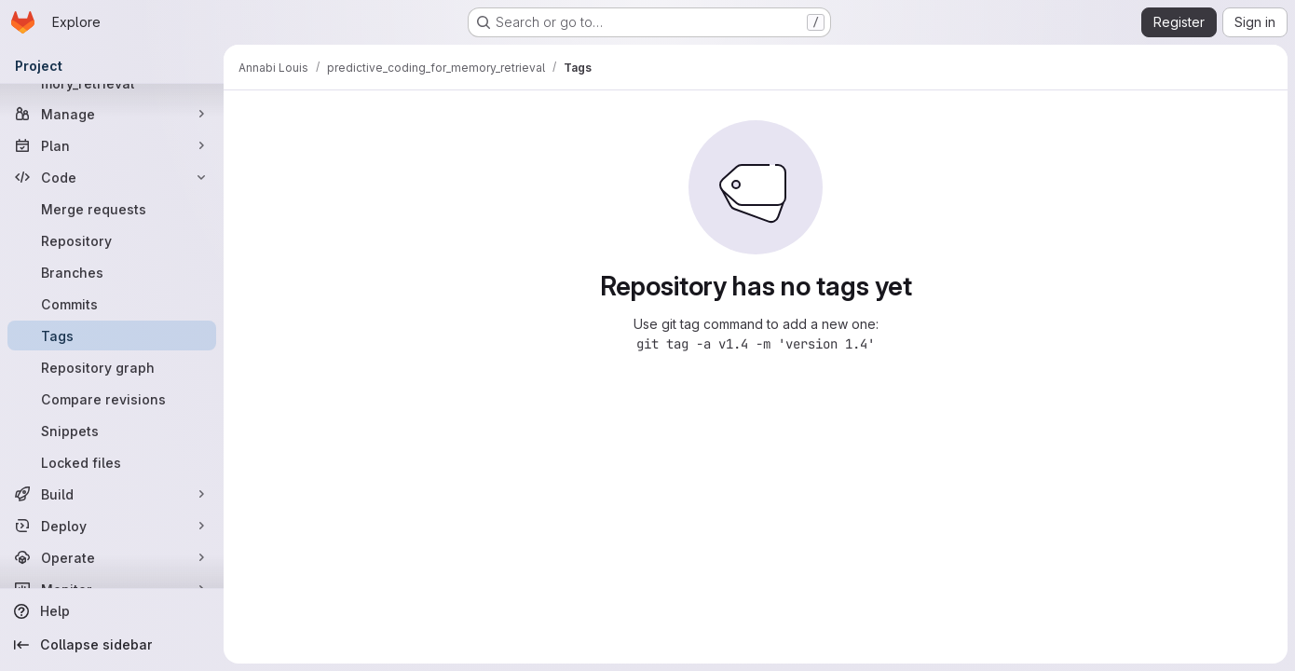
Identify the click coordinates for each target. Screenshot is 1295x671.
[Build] (111, 494)
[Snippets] (111, 430)
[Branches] (111, 272)
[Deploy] (111, 526)
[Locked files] (111, 462)
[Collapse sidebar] (111, 645)
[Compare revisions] (111, 399)
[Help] (111, 611)
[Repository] (111, 240)
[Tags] (111, 335)
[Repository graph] (111, 367)
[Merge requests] (111, 209)
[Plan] (111, 145)
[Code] (111, 177)
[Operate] (111, 557)
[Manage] (111, 114)
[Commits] (111, 304)
